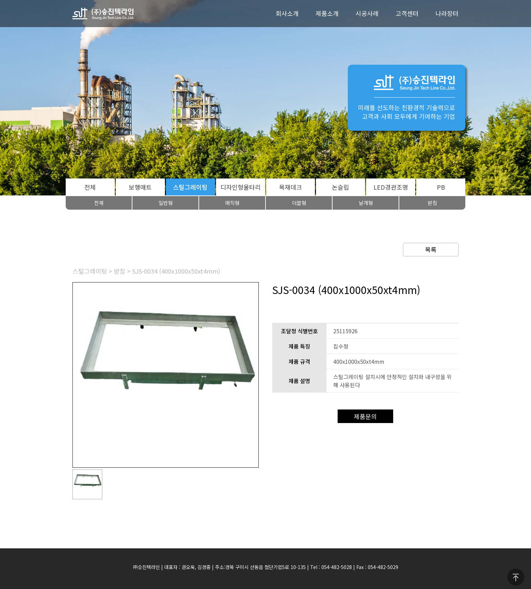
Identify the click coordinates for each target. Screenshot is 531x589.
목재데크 (290, 187)
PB (441, 187)
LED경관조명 (391, 187)
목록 (431, 249)
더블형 (299, 202)
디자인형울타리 (240, 187)
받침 (432, 202)
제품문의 (365, 416)
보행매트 (140, 187)
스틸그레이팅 (190, 187)
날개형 (366, 202)
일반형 (165, 202)
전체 (90, 187)
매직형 (232, 202)
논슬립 (340, 187)
